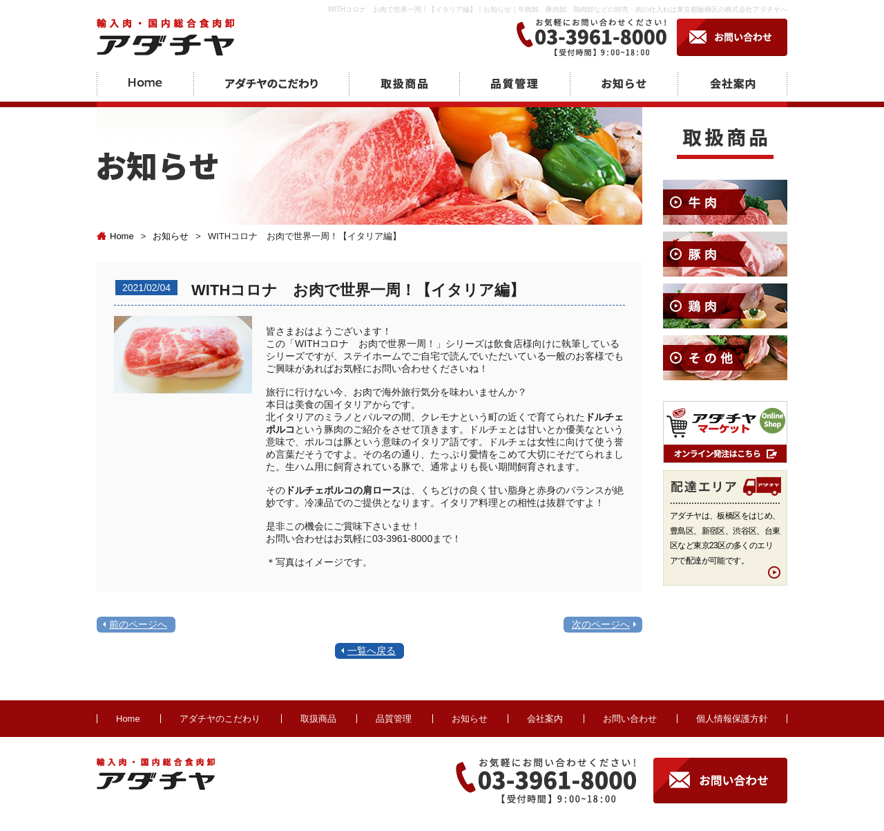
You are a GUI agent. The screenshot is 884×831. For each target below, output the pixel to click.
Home (115, 236)
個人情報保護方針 (732, 718)
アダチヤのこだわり (220, 718)
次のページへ (601, 624)
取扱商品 (318, 718)
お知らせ (171, 236)
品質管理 (394, 718)
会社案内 (545, 718)
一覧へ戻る (371, 650)
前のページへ (138, 624)
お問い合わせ (630, 718)
